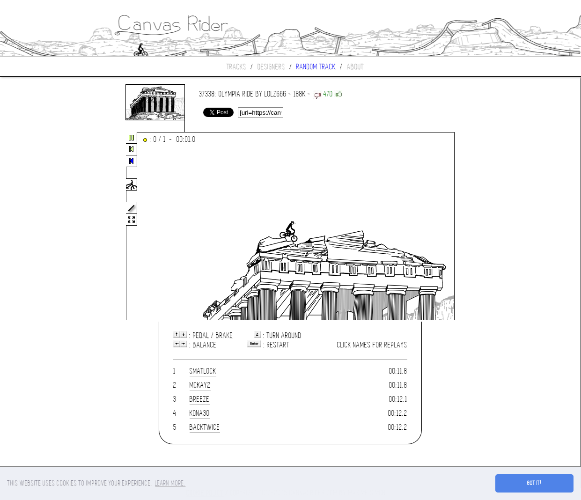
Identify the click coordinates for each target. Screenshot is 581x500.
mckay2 (200, 385)
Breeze (200, 399)
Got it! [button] (534, 483)
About (355, 67)
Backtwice (205, 427)
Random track (316, 67)
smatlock (203, 371)
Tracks (236, 67)
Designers (271, 67)
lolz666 (276, 94)
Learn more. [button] (170, 483)
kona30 (200, 413)
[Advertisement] (39, 226)
